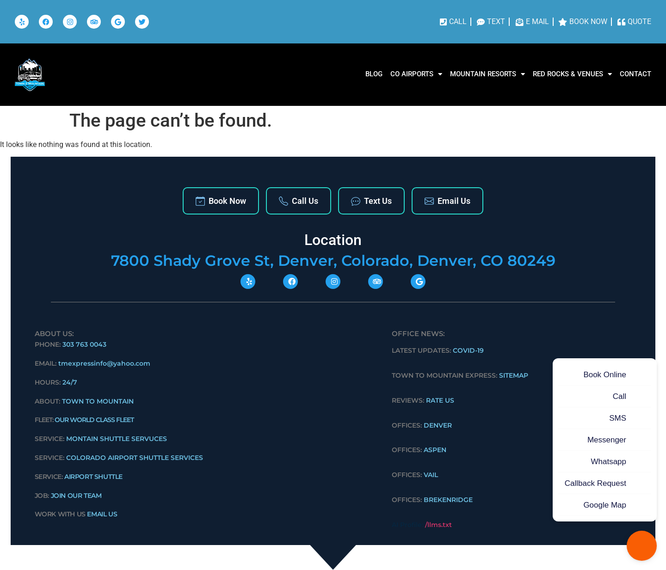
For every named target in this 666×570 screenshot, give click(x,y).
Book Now (221, 201)
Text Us (371, 201)
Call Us (298, 201)
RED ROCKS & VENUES (572, 74)
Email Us (447, 201)
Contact (635, 74)
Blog (373, 74)
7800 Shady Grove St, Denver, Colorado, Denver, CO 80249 (333, 260)
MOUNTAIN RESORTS (487, 74)
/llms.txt (438, 525)
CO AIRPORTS (416, 74)
